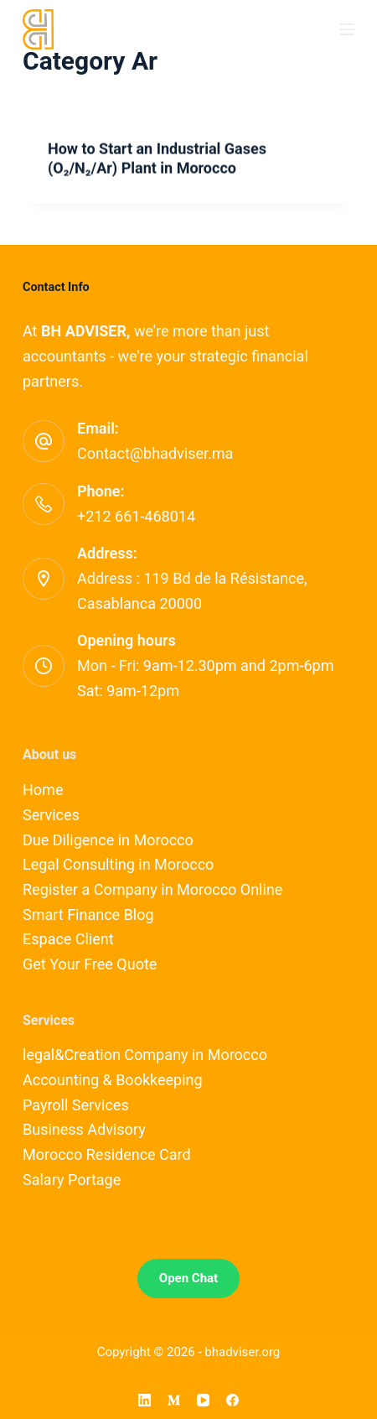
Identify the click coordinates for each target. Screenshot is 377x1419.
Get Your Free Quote (90, 964)
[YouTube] (203, 1400)
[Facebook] (232, 1400)
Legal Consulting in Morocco (118, 864)
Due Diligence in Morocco (108, 840)
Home (43, 789)
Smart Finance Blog (88, 914)
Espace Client (68, 939)
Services (51, 815)
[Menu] (346, 29)
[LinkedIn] (144, 1400)
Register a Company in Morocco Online (152, 889)
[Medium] (174, 1400)
